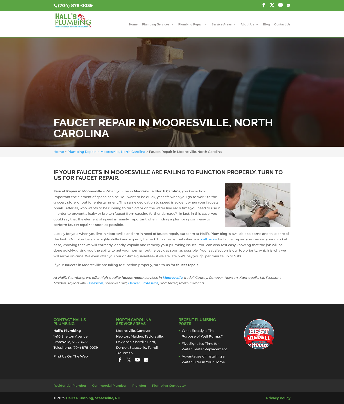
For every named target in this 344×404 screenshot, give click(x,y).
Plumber (139, 386)
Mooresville (173, 277)
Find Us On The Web (71, 356)
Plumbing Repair (190, 24)
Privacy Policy (278, 398)
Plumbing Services (155, 24)
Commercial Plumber (109, 386)
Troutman (124, 353)
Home (133, 24)
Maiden (137, 336)
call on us (209, 239)
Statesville (150, 283)
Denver (134, 283)
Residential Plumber (70, 386)
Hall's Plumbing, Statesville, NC (93, 398)
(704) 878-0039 (75, 5)
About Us (247, 24)
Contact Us (282, 24)
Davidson (95, 283)
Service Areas (221, 24)
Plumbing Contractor (169, 386)
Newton (122, 336)
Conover (143, 331)
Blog (266, 24)
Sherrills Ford (144, 342)
